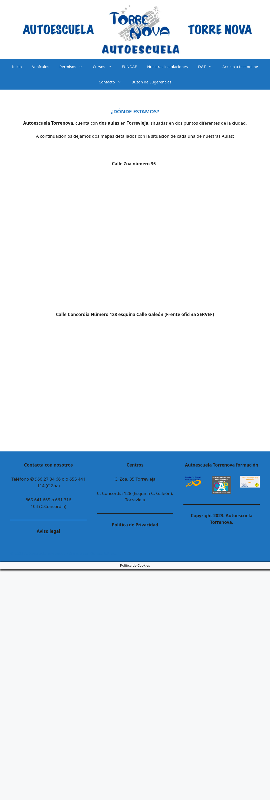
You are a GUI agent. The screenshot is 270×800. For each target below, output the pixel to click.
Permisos (73, 66)
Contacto (112, 82)
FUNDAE (129, 66)
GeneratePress (103, 553)
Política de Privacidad (135, 525)
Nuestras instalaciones (167, 66)
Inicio (17, 66)
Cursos (105, 66)
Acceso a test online (240, 66)
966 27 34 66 (48, 479)
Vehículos (40, 66)
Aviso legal (48, 531)
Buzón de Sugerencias (151, 81)
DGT (207, 66)
